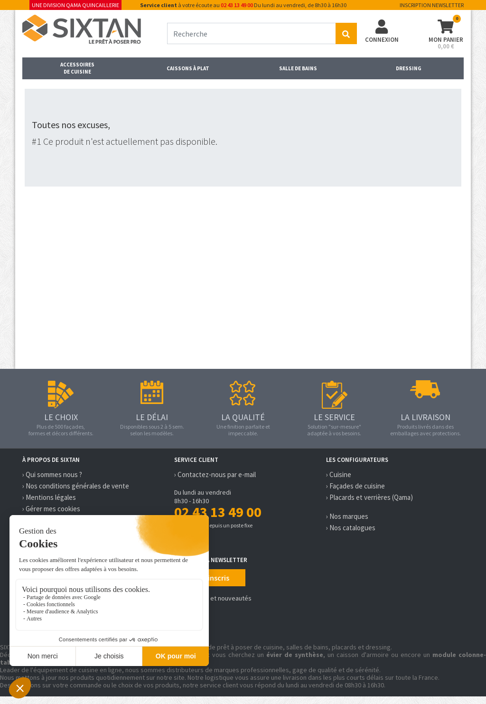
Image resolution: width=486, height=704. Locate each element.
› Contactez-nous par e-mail (215, 474)
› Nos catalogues (350, 527)
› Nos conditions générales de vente (75, 485)
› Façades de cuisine (355, 485)
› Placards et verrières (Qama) (369, 497)
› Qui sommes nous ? (52, 474)
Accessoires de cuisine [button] (77, 68)
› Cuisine (338, 474)
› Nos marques (347, 516)
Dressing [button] (408, 68)
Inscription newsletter (432, 5)
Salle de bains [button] (298, 68)
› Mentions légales (49, 497)
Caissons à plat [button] (188, 68)
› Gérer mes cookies (51, 508)
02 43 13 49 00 (237, 5)
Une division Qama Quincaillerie (75, 5)
